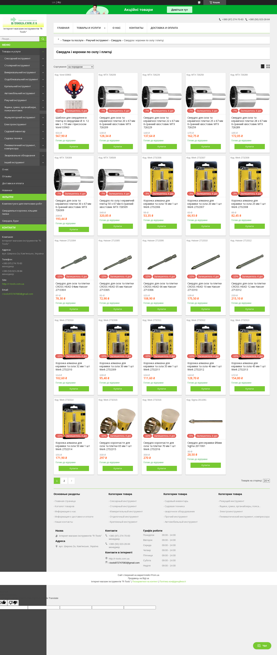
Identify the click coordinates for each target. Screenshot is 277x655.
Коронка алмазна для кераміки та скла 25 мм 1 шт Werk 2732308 (248, 204)
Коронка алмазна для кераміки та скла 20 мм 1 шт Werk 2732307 (204, 204)
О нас (5, 169)
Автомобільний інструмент (19, 93)
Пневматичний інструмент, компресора (20, 147)
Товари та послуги (72, 40)
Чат (262, 645)
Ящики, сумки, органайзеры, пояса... (240, 506)
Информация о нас (65, 511)
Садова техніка (13, 138)
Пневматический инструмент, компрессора (244, 516)
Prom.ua (155, 575)
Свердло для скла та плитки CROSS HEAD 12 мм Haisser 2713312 (248, 287)
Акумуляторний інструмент (19, 117)
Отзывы (6, 176)
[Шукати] (42, 39)
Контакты (136, 27)
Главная (63, 27)
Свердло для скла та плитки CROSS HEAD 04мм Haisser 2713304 (73, 287)
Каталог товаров (64, 506)
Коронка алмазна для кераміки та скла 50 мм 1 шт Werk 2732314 (73, 446)
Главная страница (65, 501)
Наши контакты (64, 521)
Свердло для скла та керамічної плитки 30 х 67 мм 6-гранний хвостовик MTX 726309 (73, 205)
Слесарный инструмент (123, 501)
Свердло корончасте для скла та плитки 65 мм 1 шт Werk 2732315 (116, 446)
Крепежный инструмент (123, 521)
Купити (74, 146)
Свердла (116, 40)
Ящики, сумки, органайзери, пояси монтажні (20, 109)
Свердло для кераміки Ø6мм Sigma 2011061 (204, 444)
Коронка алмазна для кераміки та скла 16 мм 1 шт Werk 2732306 (161, 204)
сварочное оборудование (180, 511)
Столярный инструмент (123, 506)
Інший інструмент (14, 162)
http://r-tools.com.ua (13, 283)
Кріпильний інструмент (17, 86)
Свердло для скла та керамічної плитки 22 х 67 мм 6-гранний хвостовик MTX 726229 (161, 122)
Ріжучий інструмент (15, 100)
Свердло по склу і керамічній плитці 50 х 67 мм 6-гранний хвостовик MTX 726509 (117, 204)
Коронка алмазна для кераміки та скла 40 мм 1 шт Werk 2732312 (204, 366)
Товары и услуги (11, 51)
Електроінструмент (15, 124)
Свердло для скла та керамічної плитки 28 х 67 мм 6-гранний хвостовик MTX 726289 (249, 122)
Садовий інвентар (14, 131)
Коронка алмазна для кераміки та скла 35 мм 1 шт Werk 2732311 (161, 366)
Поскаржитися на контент (145, 581)
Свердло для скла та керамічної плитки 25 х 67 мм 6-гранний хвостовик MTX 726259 (205, 122)
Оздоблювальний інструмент (21, 79)
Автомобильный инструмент (181, 521)
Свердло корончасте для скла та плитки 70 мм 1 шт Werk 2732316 (160, 446)
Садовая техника (175, 506)
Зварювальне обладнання (19, 155)
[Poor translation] (13, 603)
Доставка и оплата (13, 183)
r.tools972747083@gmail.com (17, 293)
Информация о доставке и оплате (74, 516)
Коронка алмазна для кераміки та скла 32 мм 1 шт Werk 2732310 (73, 366)
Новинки (7, 190)
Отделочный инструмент (124, 516)
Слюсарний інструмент (17, 58)
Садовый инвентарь (176, 501)
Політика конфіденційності (172, 581)
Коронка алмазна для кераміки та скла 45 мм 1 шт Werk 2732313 (248, 366)
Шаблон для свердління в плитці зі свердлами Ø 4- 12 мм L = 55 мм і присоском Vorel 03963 (72, 122)
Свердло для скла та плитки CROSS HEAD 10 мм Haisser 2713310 (204, 287)
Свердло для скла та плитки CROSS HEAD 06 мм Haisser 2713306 (161, 287)
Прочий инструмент (176, 516)
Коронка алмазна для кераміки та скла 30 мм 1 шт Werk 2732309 (117, 366)
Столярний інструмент (17, 65)
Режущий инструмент (232, 501)
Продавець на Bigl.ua (138, 578)
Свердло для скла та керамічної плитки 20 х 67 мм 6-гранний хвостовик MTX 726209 (117, 122)
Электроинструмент (231, 511)
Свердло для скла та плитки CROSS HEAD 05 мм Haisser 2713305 (117, 287)
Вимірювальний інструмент (20, 72)
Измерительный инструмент (126, 511)
